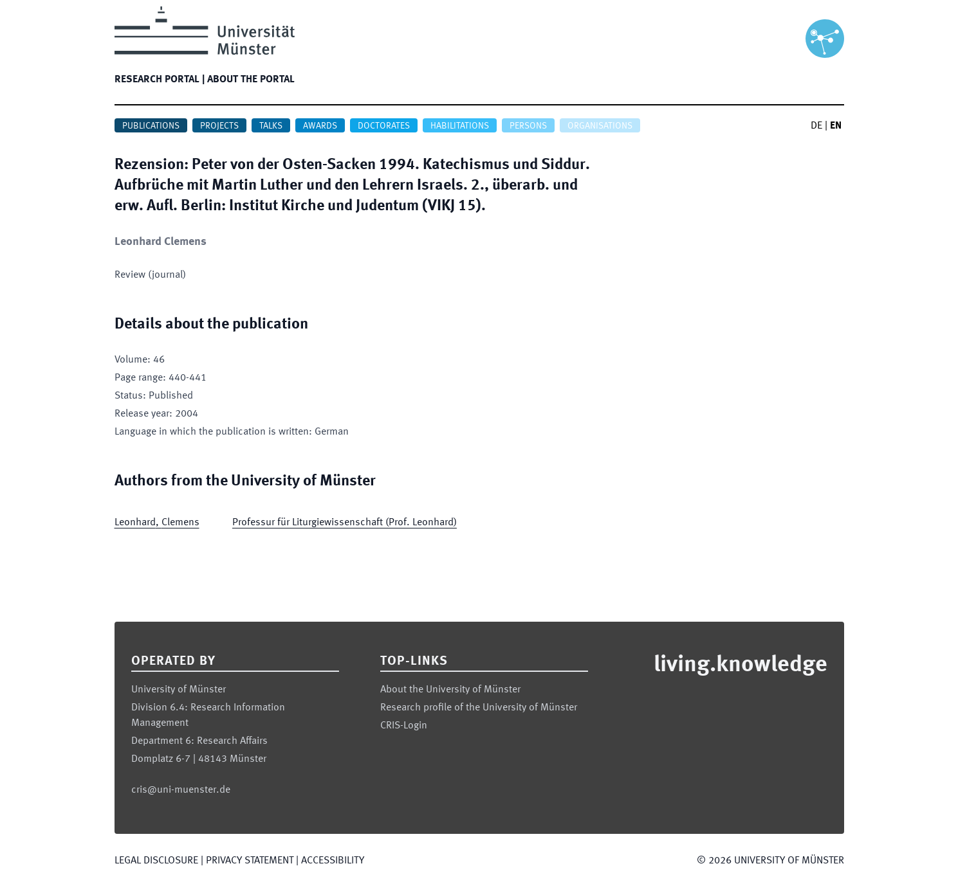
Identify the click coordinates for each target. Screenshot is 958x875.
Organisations (599, 126)
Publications (151, 126)
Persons (528, 126)
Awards (320, 126)
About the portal (251, 80)
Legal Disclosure (156, 861)
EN (836, 126)
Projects (219, 126)
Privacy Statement (249, 861)
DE (816, 126)
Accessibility (332, 861)
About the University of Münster (450, 690)
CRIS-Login (403, 726)
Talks (270, 126)
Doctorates (384, 126)
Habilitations (459, 126)
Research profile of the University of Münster (478, 708)
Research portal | (160, 80)
